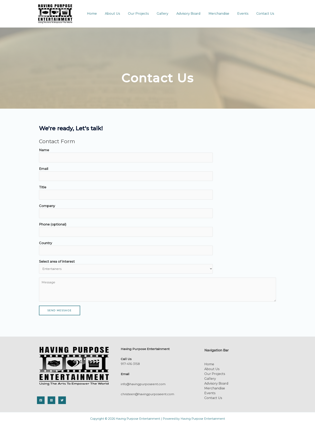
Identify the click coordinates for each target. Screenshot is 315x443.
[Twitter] (62, 402)
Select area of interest (57, 263)
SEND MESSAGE (59, 312)
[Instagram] (51, 402)
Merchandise (223, 13)
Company (47, 207)
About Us (122, 13)
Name (44, 150)
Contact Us (266, 13)
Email (43, 169)
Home (104, 13)
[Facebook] (41, 402)
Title (42, 188)
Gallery (170, 13)
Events (245, 13)
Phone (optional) (52, 226)
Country (45, 244)
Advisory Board (194, 13)
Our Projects (147, 13)
